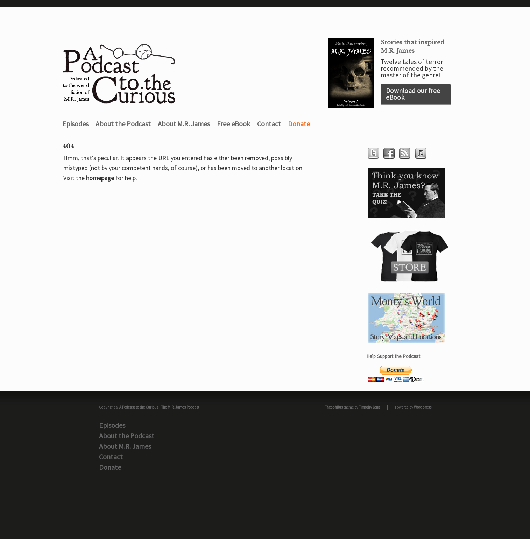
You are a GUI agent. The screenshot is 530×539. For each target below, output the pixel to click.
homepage (100, 178)
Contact (269, 123)
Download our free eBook (413, 93)
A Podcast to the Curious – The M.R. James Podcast (159, 407)
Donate (299, 123)
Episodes (75, 123)
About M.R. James (184, 123)
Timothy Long (369, 407)
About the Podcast (123, 123)
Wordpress (422, 407)
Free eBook (233, 123)
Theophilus (334, 407)
